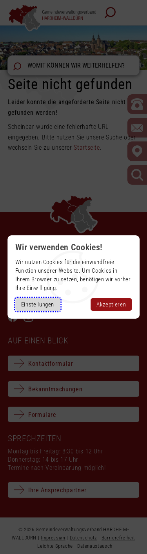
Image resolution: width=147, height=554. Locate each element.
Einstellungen (37, 304)
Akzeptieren (111, 304)
